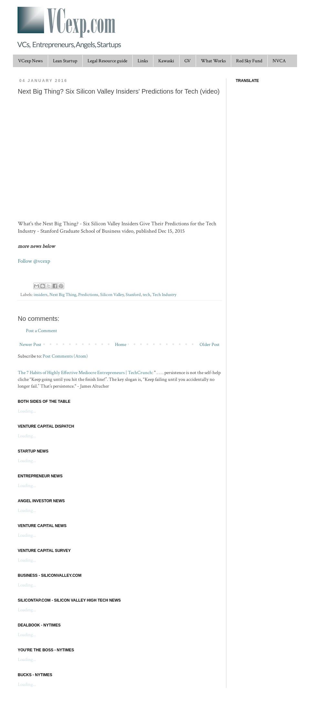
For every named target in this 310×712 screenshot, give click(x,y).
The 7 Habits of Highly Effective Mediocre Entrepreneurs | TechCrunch (85, 373)
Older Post (210, 344)
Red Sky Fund (249, 61)
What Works (213, 61)
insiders (40, 295)
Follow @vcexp (34, 261)
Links (143, 61)
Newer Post (30, 344)
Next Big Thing (62, 295)
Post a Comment (41, 331)
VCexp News (30, 61)
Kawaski (166, 61)
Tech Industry (164, 295)
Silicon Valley (112, 295)
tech (146, 295)
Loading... (27, 411)
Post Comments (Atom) (65, 356)
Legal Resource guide (107, 61)
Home (120, 344)
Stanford (133, 295)
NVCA (279, 61)
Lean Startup (65, 61)
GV (187, 61)
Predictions (88, 295)
